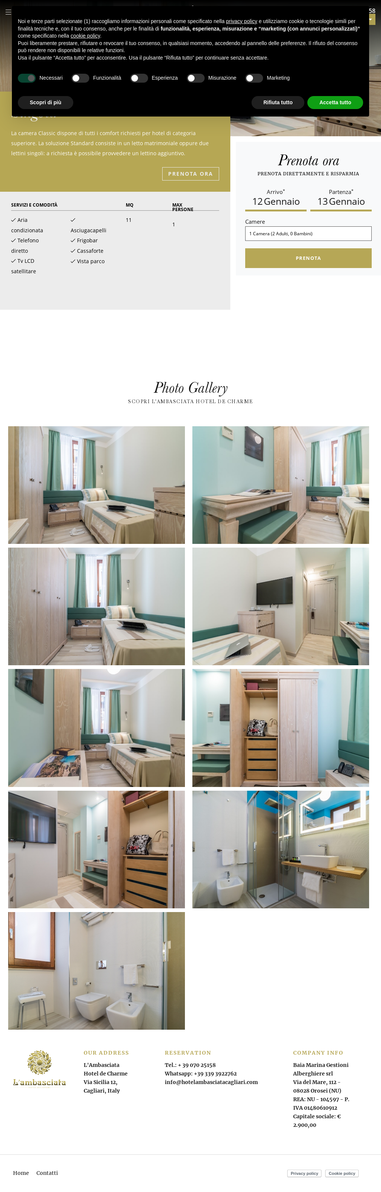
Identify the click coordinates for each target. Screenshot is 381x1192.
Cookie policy (342, 1173)
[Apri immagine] (96, 485)
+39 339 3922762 (215, 1073)
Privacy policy (304, 1173)
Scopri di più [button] (45, 102)
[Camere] (308, 233)
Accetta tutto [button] (335, 102)
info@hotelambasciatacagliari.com (211, 1082)
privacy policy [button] (241, 21)
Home (21, 1173)
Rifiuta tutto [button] (278, 102)
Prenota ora (190, 173)
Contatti (47, 1173)
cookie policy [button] (85, 36)
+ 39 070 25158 (197, 1065)
